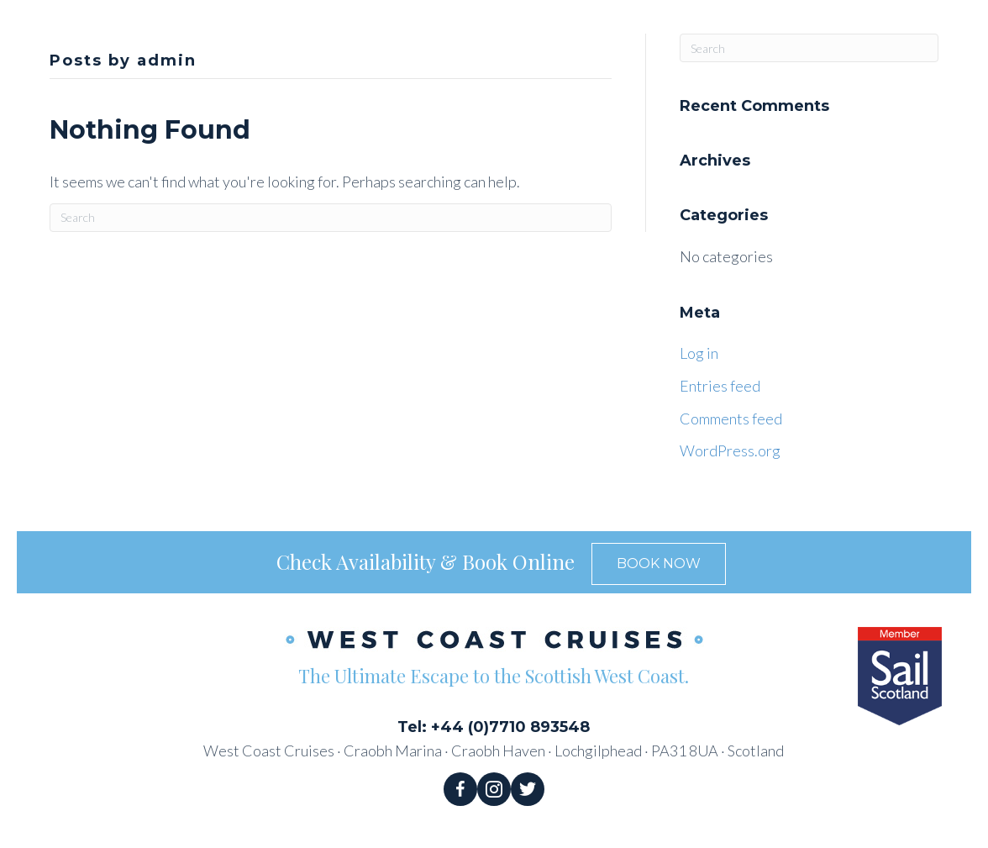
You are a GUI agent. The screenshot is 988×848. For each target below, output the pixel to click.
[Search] (331, 217)
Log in (699, 353)
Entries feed (720, 386)
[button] (658, 564)
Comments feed (731, 418)
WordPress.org (730, 450)
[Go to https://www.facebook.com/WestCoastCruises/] (460, 789)
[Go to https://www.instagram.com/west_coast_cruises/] (494, 789)
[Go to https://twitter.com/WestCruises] (527, 789)
